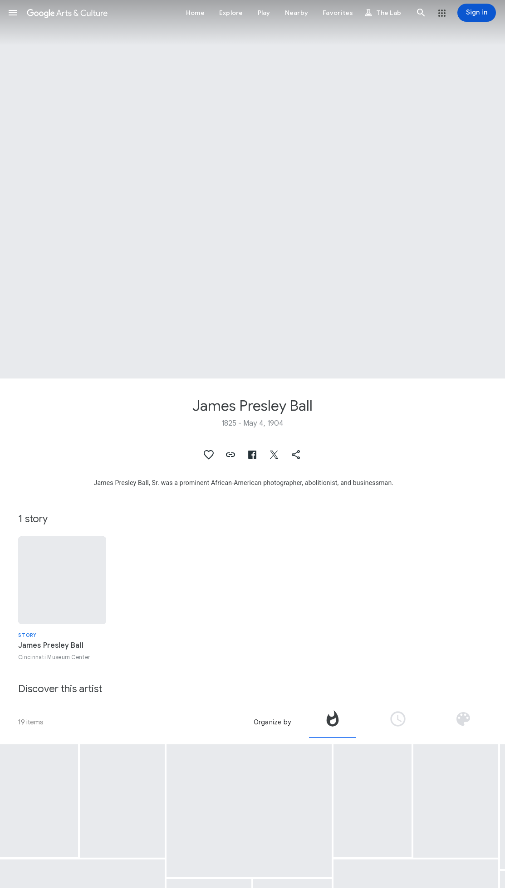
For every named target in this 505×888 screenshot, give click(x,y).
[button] (13, 13)
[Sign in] (476, 13)
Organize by (272, 722)
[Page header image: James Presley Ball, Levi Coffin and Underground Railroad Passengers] (252, 189)
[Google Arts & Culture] (67, 12)
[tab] (332, 722)
